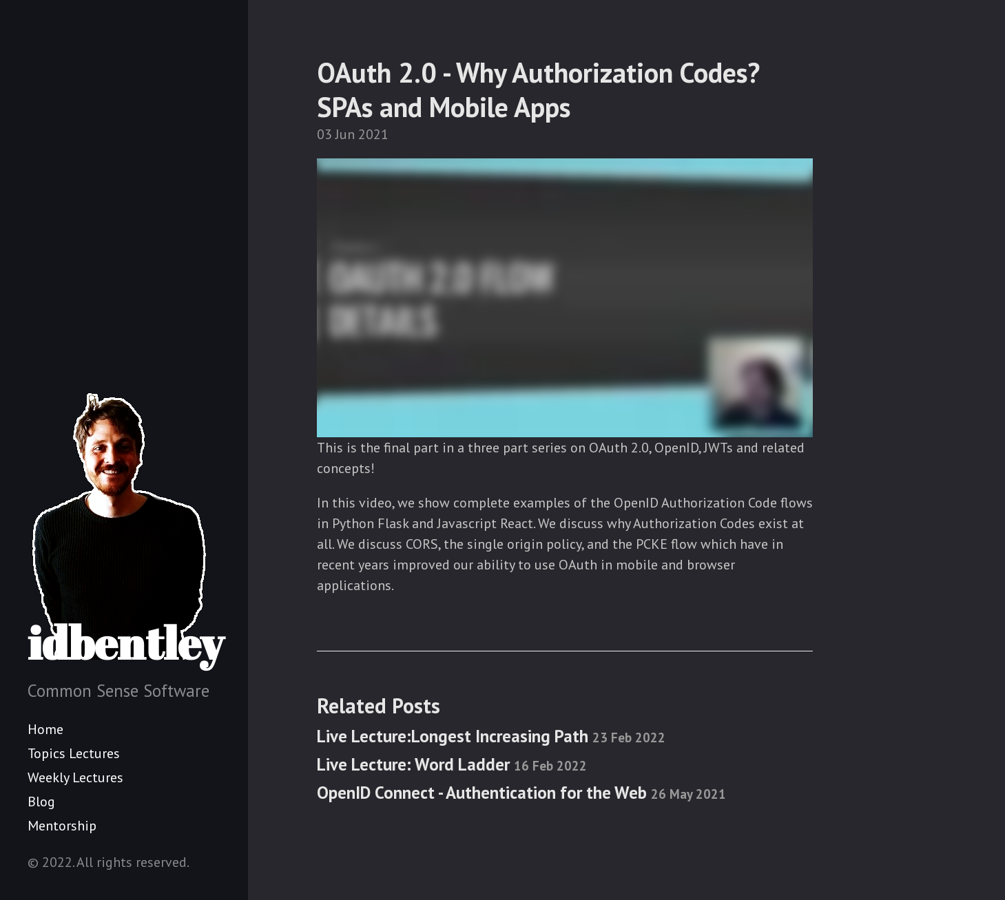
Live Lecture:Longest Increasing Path (491, 736)
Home (45, 729)
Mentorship (62, 826)
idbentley (126, 529)
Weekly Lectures (75, 777)
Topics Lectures (74, 753)
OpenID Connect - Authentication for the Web (521, 793)
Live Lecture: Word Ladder (452, 764)
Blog (41, 801)
